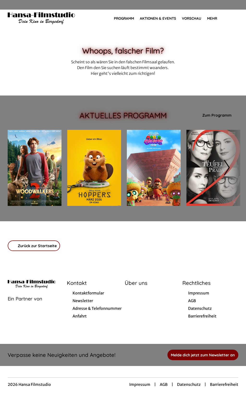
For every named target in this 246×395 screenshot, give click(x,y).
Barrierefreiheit (224, 384)
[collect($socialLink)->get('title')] (8, 5)
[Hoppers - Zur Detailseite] (94, 168)
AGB (164, 384)
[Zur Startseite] (41, 18)
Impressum (139, 384)
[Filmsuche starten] (233, 18)
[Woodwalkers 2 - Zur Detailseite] (35, 168)
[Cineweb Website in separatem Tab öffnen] (25, 305)
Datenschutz (189, 384)
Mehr (215, 18)
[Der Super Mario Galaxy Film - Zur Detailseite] (154, 168)
